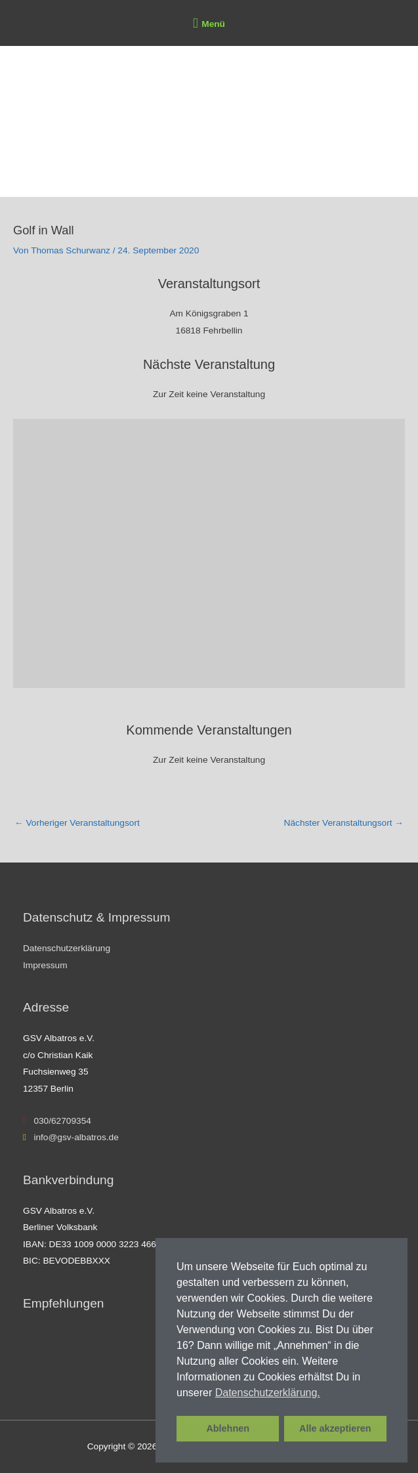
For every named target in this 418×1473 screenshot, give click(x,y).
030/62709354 (57, 1121)
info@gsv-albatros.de (71, 1137)
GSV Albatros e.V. (97, 165)
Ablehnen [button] (227, 1428)
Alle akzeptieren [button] (335, 1428)
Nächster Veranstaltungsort (344, 823)
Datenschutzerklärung (66, 948)
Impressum (45, 965)
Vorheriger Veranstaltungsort (77, 823)
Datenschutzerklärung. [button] (267, 1392)
